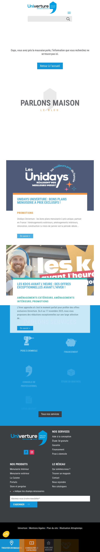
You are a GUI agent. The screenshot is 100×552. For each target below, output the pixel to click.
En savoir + (25, 418)
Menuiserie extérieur (19, 473)
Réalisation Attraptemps (71, 528)
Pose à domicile (59, 453)
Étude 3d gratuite (60, 440)
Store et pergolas (18, 486)
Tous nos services (50, 414)
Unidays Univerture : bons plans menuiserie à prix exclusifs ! (42, 291)
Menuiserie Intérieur (19, 469)
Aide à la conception (61, 436)
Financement (58, 449)
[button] (6, 534)
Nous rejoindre (59, 482)
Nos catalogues (59, 486)
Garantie (56, 445)
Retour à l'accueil (50, 66)
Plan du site (52, 528)
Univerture (22, 528)
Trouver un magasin (61, 473)
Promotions (25, 303)
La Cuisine (15, 477)
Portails (13, 482)
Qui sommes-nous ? (61, 469)
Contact (55, 477)
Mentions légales (37, 528)
